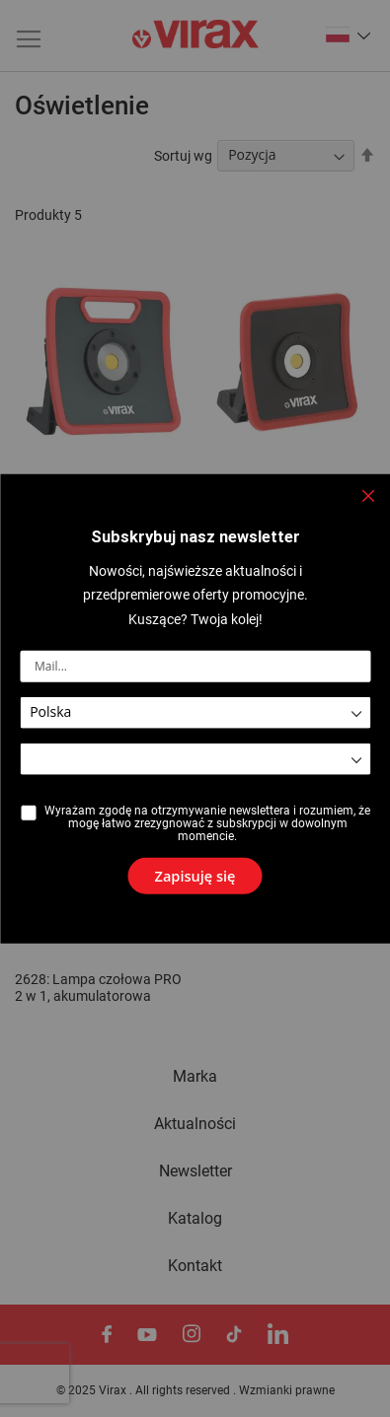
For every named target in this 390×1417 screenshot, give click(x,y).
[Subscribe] (195, 870)
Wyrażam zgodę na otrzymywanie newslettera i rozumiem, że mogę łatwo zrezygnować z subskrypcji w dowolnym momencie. (207, 823)
